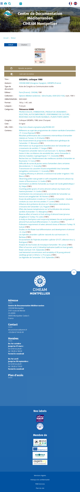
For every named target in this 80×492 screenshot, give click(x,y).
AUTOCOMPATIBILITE (37, 114)
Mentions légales (40, 475)
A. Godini (42, 181)
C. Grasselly (53, 156)
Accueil (6, 38)
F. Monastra (33, 143)
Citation (24, 45)
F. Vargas (43, 148)
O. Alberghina (41, 212)
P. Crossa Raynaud (27, 133)
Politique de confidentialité (40, 480)
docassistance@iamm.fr (17, 330)
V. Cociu (32, 161)
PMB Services (40, 484)
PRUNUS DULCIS (25, 112)
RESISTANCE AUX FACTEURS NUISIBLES (34, 117)
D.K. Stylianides (39, 250)
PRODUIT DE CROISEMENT (56, 112)
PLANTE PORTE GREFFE (60, 117)
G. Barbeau (61, 151)
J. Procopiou (46, 255)
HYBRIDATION (38, 112)
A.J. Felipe (22, 186)
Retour (13, 38)
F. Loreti (51, 201)
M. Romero (44, 196)
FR (70, 3)
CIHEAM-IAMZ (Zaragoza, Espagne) (32, 83)
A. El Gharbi (39, 138)
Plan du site (40, 488)
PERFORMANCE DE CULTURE (58, 114)
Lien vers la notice (27, 74)
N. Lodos (39, 217)
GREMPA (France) (54, 83)
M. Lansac (63, 245)
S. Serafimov (54, 222)
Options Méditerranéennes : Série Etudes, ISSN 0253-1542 (42, 96)
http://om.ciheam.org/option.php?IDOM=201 (37, 127)
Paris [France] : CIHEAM (28, 92)
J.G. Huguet (44, 206)
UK (75, 3)
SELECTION (23, 114)
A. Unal (23, 232)
